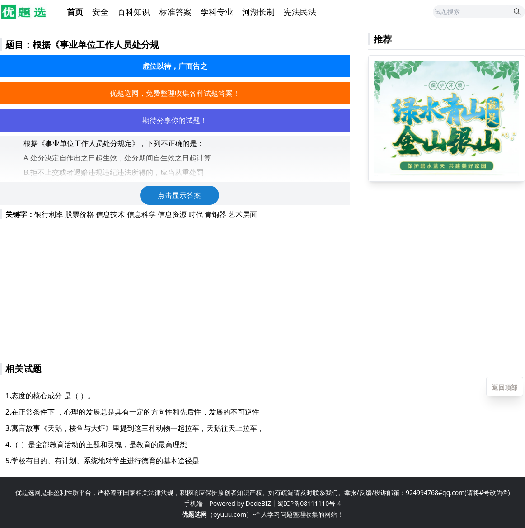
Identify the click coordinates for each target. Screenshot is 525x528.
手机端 (193, 503)
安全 (100, 11)
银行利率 (48, 214)
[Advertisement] (175, 286)
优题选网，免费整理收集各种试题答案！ (175, 93)
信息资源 (172, 214)
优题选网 (194, 514)
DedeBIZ (258, 503)
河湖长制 (258, 11)
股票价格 (79, 214)
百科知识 (133, 11)
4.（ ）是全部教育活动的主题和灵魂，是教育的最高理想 (96, 444)
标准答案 (175, 11)
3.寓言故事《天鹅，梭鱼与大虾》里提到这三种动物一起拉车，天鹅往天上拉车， (134, 428)
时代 (195, 214)
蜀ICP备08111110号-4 (309, 503)
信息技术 (110, 214)
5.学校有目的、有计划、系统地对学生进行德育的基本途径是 (102, 461)
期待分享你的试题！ (174, 120)
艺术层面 (242, 214)
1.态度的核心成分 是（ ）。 (50, 396)
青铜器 (215, 214)
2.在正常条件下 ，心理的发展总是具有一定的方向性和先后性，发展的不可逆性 (132, 412)
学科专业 (217, 11)
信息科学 (141, 214)
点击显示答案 (179, 195)
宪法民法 (300, 11)
